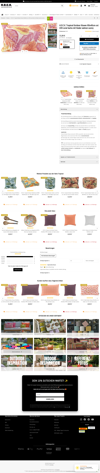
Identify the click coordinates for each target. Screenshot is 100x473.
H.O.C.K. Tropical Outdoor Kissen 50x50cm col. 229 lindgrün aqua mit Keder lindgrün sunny (10, 194)
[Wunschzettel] (85, 5)
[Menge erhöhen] (97, 36)
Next (26, 51)
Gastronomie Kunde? (34, 432)
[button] (73, 5)
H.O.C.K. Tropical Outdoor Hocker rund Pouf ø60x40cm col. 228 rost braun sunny (90, 193)
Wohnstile (56, 419)
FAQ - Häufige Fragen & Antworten (61, 430)
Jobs (31, 435)
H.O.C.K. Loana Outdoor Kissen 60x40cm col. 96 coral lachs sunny (50, 301)
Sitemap (6, 425)
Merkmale (56, 425)
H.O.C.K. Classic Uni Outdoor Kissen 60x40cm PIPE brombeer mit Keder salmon (30, 301)
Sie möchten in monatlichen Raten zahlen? (89, 48)
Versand (69, 37)
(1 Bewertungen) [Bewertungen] (92, 31)
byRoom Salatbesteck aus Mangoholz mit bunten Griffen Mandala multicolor (10, 231)
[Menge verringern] (81, 36)
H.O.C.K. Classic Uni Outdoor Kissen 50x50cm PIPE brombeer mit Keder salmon (50, 231)
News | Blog (89, 1)
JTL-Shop (51, 464)
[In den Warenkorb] (89, 39)
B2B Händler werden (58, 433)
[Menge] (89, 36)
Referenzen (56, 422)
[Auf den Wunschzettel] (79, 59)
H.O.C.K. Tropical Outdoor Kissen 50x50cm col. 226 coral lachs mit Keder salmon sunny (10, 301)
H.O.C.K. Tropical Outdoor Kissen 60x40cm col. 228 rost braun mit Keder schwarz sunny (70, 194)
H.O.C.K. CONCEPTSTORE (35, 430)
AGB (54, 407)
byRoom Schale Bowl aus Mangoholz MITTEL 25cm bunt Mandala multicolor (30, 231)
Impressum (7, 428)
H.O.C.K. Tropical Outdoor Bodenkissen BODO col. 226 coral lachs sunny (66, 102)
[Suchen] (37, 5)
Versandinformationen (34, 422)
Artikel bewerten (17, 269)
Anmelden (50, 399)
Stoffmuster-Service (80, 1)
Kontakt (96, 1)
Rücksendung (32, 424)
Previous (22, 51)
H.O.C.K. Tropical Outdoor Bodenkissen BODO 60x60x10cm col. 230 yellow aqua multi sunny (30, 194)
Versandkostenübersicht (70, 471)
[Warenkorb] (93, 5)
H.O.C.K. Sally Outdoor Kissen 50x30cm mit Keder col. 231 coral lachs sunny (90, 301)
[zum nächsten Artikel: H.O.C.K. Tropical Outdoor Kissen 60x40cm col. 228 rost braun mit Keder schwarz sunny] (97, 18)
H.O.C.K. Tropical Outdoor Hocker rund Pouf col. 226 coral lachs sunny (79, 102)
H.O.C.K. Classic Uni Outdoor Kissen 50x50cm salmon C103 (70, 231)
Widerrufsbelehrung (9, 430)
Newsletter (32, 419)
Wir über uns (32, 427)
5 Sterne (3, 256)
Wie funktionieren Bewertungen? (48, 256)
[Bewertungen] (10, 191)
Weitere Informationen (91, 49)
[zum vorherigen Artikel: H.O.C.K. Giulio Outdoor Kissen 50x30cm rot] (94, 18)
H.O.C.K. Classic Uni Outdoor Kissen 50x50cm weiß (89, 231)
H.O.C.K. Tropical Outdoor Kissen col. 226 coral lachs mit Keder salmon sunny (92, 102)
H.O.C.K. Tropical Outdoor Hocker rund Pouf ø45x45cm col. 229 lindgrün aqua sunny (50, 193)
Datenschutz (67, 407)
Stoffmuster (56, 428)
